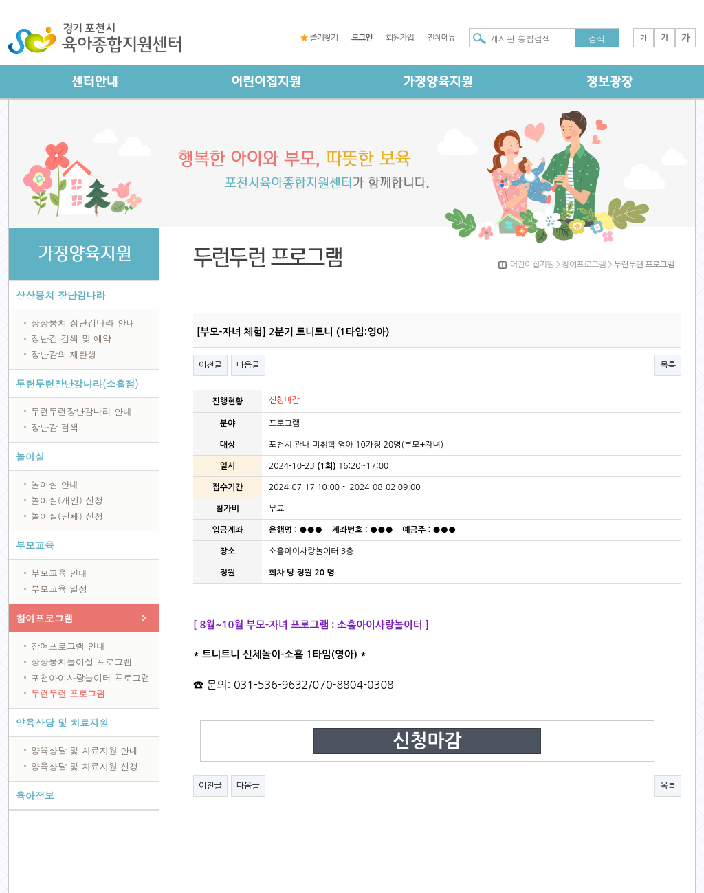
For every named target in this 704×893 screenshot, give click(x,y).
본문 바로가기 (0, 0)
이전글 (210, 365)
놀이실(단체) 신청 (67, 515)
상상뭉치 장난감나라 (61, 295)
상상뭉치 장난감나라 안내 (83, 322)
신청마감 (427, 741)
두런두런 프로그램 (68, 693)
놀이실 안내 (54, 484)
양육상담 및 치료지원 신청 (84, 766)
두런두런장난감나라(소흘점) (77, 383)
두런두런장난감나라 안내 (81, 411)
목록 (668, 365)
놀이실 (30, 456)
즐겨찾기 (324, 38)
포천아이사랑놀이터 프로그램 (90, 677)
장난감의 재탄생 (63, 354)
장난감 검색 (54, 427)
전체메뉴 (441, 38)
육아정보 (35, 795)
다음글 (248, 365)
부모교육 (35, 545)
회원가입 (399, 38)
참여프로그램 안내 (68, 645)
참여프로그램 (45, 618)
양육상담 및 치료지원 (62, 722)
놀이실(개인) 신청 (67, 500)
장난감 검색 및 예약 (71, 338)
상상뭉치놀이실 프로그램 (81, 661)
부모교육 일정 (59, 588)
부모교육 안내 (59, 573)
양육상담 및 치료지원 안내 (84, 750)
